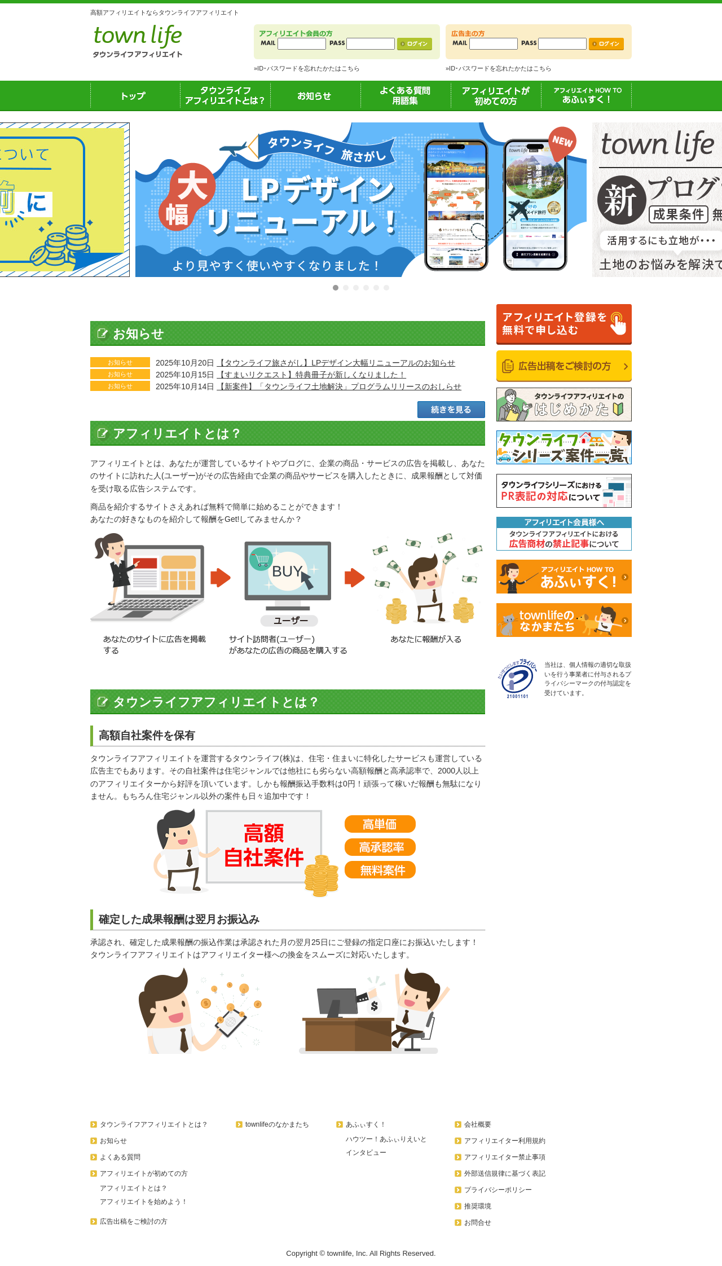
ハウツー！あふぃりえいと (386, 1139)
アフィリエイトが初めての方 (496, 95)
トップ (135, 95)
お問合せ (477, 1223)
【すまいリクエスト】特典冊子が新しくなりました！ (311, 374)
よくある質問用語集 (406, 95)
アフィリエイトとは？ (134, 1188)
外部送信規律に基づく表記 (504, 1173)
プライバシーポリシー (498, 1190)
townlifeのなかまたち (277, 1124)
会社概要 (477, 1124)
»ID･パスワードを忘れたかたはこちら (307, 68)
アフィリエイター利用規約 (504, 1141)
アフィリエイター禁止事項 (504, 1157)
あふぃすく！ (587, 95)
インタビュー (366, 1153)
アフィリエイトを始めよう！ (144, 1202)
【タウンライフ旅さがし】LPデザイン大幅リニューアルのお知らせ (336, 362)
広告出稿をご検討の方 (134, 1221)
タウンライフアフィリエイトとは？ (225, 95)
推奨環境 (477, 1206)
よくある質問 (120, 1157)
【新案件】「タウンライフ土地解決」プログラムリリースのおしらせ (339, 386)
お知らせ (316, 95)
